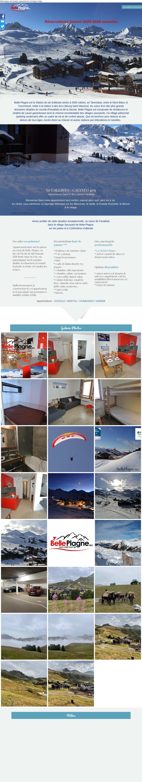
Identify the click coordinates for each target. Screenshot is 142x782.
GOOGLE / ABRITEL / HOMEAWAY (65, 301)
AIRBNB (100, 301)
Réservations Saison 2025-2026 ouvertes (81, 22)
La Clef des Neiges (105, 250)
